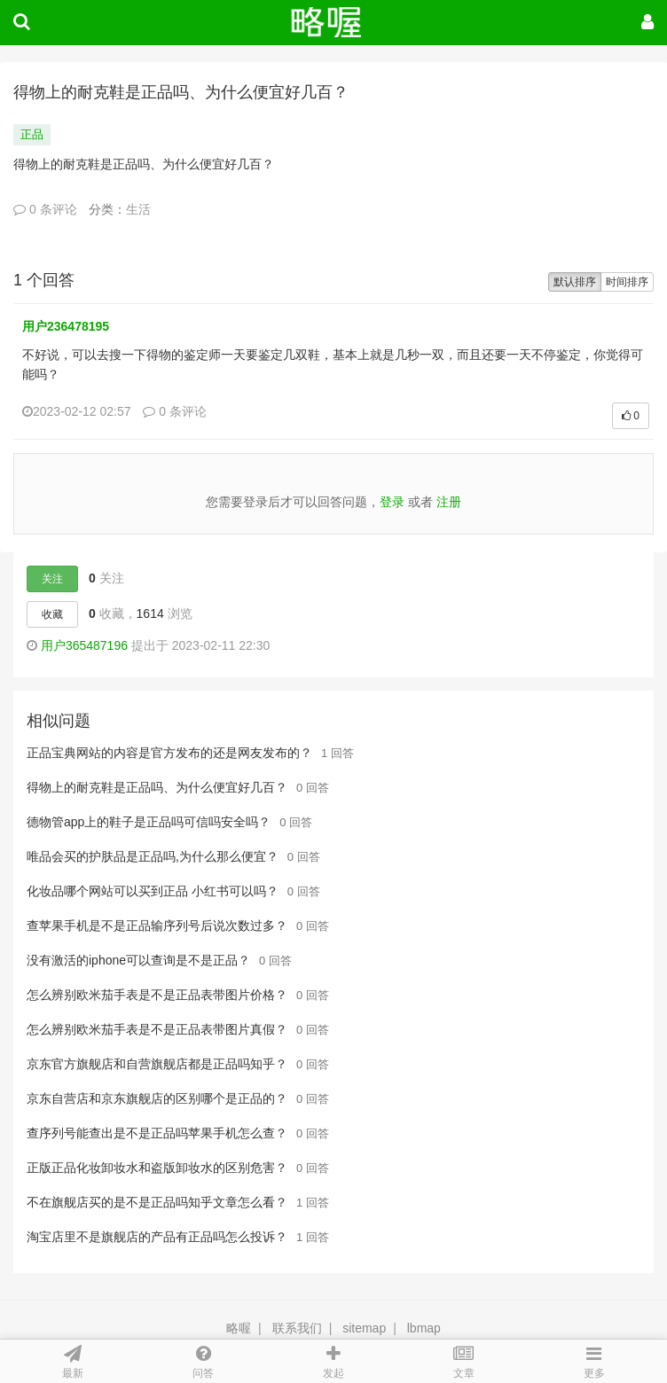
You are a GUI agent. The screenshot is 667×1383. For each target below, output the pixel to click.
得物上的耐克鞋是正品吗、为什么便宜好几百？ (157, 787)
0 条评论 (45, 209)
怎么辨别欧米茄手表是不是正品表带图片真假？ (157, 1029)
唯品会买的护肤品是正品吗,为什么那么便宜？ (153, 856)
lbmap (424, 1328)
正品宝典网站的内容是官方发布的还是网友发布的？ (169, 753)
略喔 (238, 1328)
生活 (138, 209)
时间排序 (627, 282)
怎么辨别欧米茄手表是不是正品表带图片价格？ (157, 995)
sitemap (364, 1328)
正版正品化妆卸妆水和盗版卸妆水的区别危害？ (157, 1167)
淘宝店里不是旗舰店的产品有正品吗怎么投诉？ (157, 1237)
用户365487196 (84, 645)
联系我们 (297, 1328)
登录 (392, 502)
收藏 (52, 614)
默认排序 (574, 282)
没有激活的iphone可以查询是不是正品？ (138, 960)
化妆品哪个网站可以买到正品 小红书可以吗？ (153, 891)
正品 (31, 134)
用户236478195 (65, 326)
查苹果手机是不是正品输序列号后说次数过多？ (157, 925)
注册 (448, 502)
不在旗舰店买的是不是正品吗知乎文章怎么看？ (157, 1202)
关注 (52, 579)
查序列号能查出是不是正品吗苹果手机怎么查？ (157, 1133)
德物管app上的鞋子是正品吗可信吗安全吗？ (149, 822)
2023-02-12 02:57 (76, 411)
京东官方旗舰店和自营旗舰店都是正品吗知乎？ (157, 1064)
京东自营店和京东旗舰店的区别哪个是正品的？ (157, 1098)
